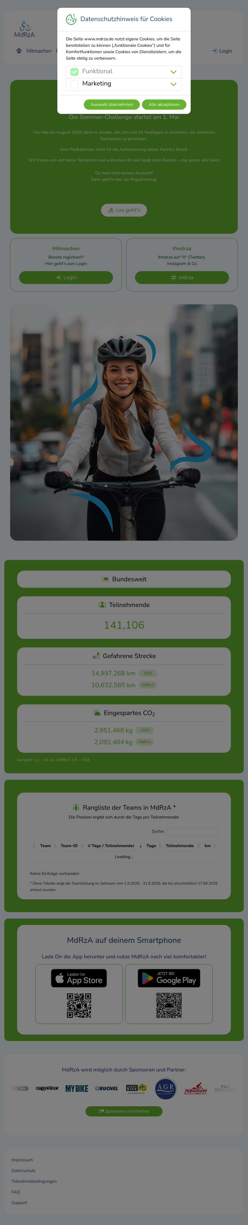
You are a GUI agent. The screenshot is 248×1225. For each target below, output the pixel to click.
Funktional (97, 71)
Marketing (96, 83)
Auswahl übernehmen (112, 104)
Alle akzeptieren (164, 104)
